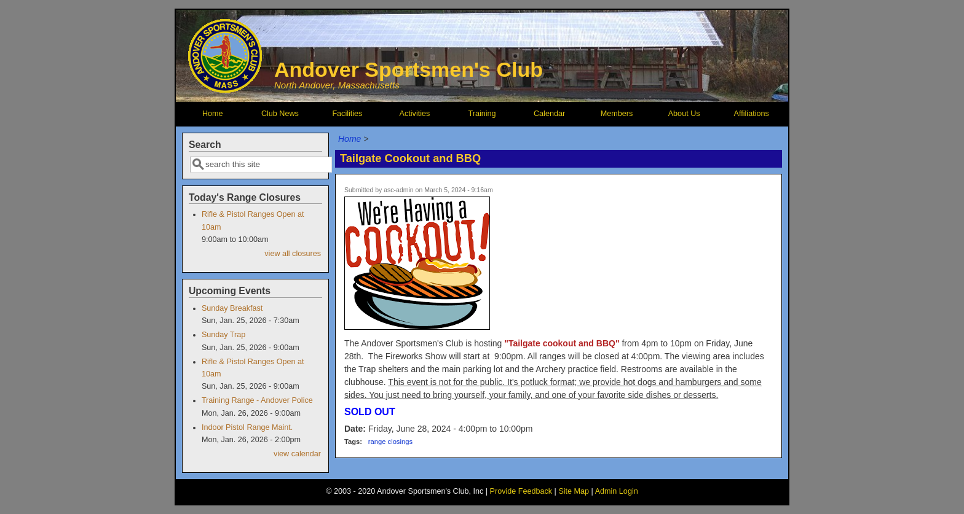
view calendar (297, 454)
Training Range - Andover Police (257, 400)
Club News (280, 113)
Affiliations (751, 113)
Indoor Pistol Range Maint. (247, 427)
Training (482, 113)
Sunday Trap (223, 334)
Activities (415, 113)
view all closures (292, 253)
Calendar (549, 113)
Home (212, 113)
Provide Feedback (521, 491)
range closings (390, 441)
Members (617, 113)
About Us (684, 113)
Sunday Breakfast (232, 308)
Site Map (573, 491)
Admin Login (616, 491)
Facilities (347, 113)
